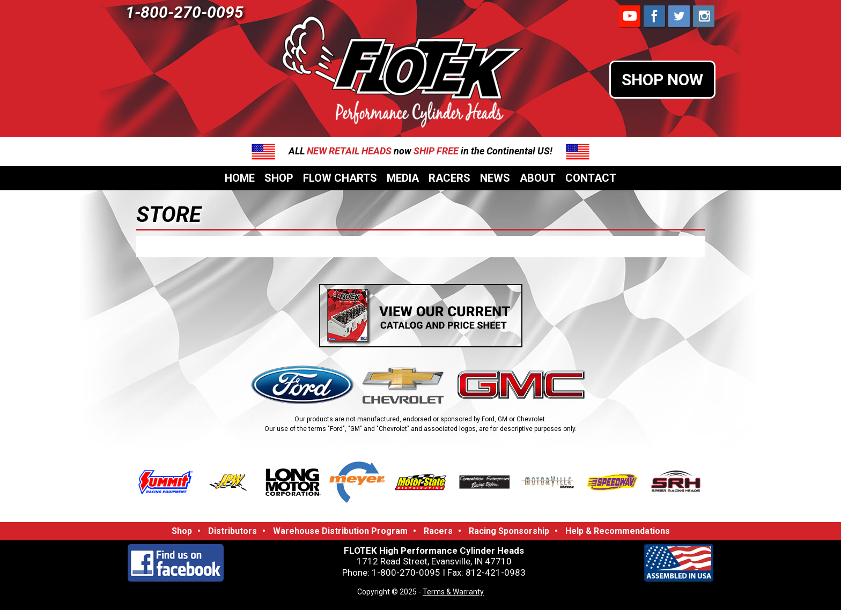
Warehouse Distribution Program (340, 531)
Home (240, 178)
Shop (278, 178)
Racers (449, 178)
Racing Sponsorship (509, 531)
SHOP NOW (662, 79)
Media (403, 178)
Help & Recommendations (617, 531)
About (538, 178)
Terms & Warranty (453, 591)
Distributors (232, 531)
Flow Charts (340, 178)
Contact (590, 178)
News (495, 178)
